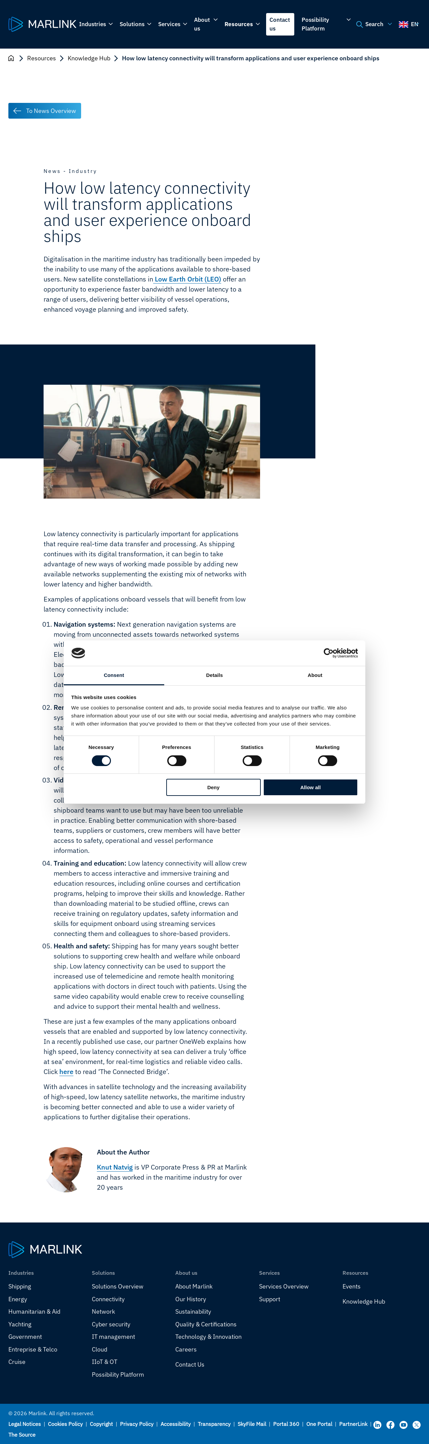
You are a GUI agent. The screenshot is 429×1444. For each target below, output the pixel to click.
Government (25, 1336)
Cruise (16, 1362)
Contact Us (189, 1364)
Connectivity (108, 1299)
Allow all (310, 787)
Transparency (214, 1424)
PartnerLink (353, 1424)
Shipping (19, 1286)
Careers (186, 1349)
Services (172, 24)
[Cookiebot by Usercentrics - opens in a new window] (328, 653)
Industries (95, 24)
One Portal (319, 1424)
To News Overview (51, 111)
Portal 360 (286, 1424)
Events (352, 1286)
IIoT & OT (104, 1362)
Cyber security (111, 1324)
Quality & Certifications (206, 1324)
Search (373, 24)
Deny (213, 787)
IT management (113, 1336)
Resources (242, 24)
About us (205, 24)
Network (103, 1311)
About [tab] (315, 675)
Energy (17, 1299)
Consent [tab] (114, 675)
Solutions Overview (117, 1286)
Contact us (279, 24)
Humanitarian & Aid (34, 1311)
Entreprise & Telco (32, 1349)
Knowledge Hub (89, 58)
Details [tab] (214, 675)
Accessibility (176, 1424)
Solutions (135, 24)
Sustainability (193, 1311)
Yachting (20, 1324)
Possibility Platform (326, 24)
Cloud (99, 1349)
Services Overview (284, 1286)
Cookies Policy (65, 1424)
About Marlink (193, 1286)
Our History (190, 1299)
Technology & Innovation (208, 1336)
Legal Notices (24, 1424)
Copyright (101, 1424)
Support (269, 1299)
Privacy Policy (137, 1424)
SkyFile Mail (252, 1424)
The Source (22, 1434)
